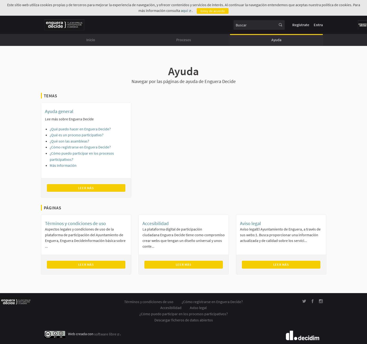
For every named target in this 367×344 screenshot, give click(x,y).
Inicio (90, 39)
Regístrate (300, 24)
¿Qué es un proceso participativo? (76, 135)
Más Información (63, 165)
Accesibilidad (155, 223)
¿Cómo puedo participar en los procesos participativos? (183, 313)
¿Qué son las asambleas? (69, 141)
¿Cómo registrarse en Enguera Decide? (80, 147)
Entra (318, 24)
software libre (107, 334)
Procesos (183, 39)
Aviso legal (250, 223)
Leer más (99, 188)
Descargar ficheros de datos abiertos (183, 320)
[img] (304, 301)
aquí (186, 10)
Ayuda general (59, 111)
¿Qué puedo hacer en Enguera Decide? (80, 129)
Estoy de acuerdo (213, 11)
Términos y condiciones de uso (75, 223)
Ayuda (276, 39)
